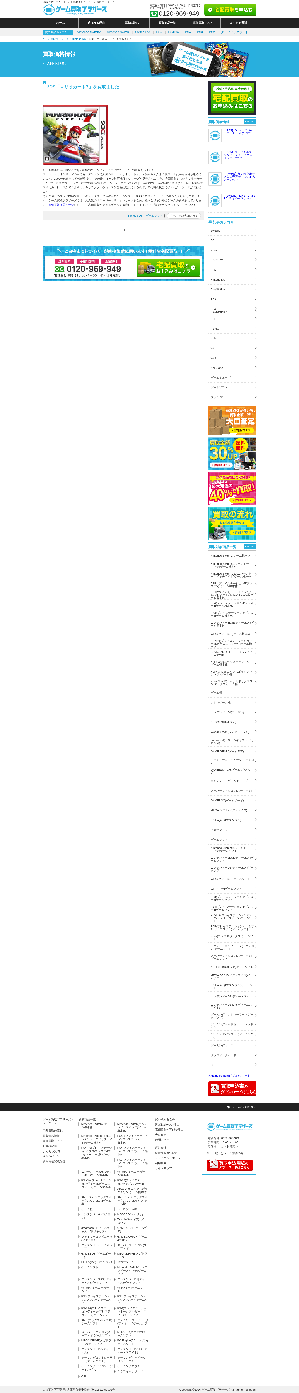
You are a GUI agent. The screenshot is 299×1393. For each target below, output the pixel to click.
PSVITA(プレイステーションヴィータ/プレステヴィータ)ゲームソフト (232, 918)
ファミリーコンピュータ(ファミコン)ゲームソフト (232, 947)
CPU (214, 1065)
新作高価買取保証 (54, 1161)
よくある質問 (238, 22)
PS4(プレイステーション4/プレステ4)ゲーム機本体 (232, 604)
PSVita (215, 328)
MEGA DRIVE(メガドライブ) (229, 810)
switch (215, 338)
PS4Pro (173, 32)
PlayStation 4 (219, 311)
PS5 (159, 32)
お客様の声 (50, 1146)
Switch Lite (142, 32)
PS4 (188, 32)
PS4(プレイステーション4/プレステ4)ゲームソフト (232, 908)
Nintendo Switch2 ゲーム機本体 (231, 555)
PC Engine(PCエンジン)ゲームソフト (232, 986)
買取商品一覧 (167, 22)
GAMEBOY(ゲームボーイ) (227, 800)
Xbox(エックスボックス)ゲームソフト (232, 937)
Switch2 (216, 230)
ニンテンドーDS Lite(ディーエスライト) (231, 1006)
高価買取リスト (203, 22)
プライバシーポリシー (169, 1158)
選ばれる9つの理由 (167, 1124)
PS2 (212, 32)
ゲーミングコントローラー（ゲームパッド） (232, 1016)
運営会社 (160, 1147)
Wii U (214, 358)
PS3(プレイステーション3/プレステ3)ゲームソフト (232, 898)
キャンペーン (51, 1156)
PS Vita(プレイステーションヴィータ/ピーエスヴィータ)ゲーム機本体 (231, 643)
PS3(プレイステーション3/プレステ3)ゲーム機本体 (232, 614)
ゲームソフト (154, 215)
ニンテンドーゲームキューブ (229, 780)
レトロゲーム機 (221, 702)
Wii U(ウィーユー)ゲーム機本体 (231, 633)
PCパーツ (217, 260)
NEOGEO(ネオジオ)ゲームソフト (232, 967)
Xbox (214, 250)
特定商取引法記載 (166, 1153)
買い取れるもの (165, 1119)
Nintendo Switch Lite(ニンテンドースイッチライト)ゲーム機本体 (231, 575)
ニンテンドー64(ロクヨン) (227, 712)
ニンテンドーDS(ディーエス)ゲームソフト (232, 869)
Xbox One (217, 367)
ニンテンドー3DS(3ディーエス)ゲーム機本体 (232, 624)
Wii (213, 348)
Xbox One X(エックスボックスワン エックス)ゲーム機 (231, 683)
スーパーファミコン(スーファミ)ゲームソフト (231, 957)
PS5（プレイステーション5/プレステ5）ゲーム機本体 (231, 585)
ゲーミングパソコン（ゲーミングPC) (232, 1035)
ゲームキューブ (221, 377)
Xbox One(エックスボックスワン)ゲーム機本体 (232, 663)
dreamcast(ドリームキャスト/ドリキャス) (232, 741)
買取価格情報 (51, 1135)
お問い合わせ (163, 1140)
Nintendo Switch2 (89, 32)
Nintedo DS (79, 38)
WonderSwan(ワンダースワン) (230, 731)
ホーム (60, 22)
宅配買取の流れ (53, 1130)
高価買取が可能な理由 (169, 1129)
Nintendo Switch (118, 32)
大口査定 (160, 1135)
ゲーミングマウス (222, 1045)
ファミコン (218, 397)
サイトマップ (163, 1168)
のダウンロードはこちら (228, 1164)
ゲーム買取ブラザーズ (56, 38)
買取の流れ (132, 22)
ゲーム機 (216, 692)
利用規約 (160, 1163)
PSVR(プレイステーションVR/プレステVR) (231, 653)
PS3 (200, 32)
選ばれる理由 (96, 22)
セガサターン (219, 829)
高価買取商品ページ (61, 204)
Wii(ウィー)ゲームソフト (226, 888)
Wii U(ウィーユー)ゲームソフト (231, 878)
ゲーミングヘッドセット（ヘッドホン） (232, 1026)
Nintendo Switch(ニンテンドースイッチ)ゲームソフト (231, 849)
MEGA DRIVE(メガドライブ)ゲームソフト (232, 977)
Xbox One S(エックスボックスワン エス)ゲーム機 (231, 673)
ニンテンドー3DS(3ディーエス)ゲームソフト (232, 859)
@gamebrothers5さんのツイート (229, 1075)
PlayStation (218, 289)
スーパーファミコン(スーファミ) (231, 790)
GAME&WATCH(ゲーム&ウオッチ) (231, 771)
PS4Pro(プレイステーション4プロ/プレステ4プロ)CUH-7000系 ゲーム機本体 (232, 594)
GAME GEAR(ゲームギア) (227, 751)
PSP (213, 318)
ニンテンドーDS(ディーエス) (229, 996)
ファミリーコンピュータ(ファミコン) (232, 761)
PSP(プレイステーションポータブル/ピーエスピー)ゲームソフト (232, 928)
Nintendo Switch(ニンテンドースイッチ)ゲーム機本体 (231, 565)
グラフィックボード (234, 32)
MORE (251, 121)
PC (213, 240)
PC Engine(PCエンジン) (226, 820)
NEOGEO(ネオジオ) (223, 722)
